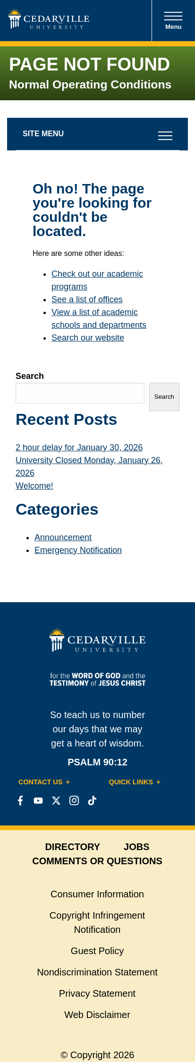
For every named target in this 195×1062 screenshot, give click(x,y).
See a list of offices (87, 299)
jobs (136, 847)
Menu (173, 20)
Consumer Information (97, 894)
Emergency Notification (78, 550)
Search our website (87, 337)
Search (30, 376)
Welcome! (34, 486)
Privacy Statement (97, 993)
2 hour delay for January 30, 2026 (79, 447)
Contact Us (40, 782)
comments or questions (97, 861)
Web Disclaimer (97, 1014)
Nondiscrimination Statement (97, 972)
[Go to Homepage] (48, 26)
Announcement (63, 537)
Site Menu (43, 134)
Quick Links (131, 782)
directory (72, 847)
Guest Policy (97, 951)
